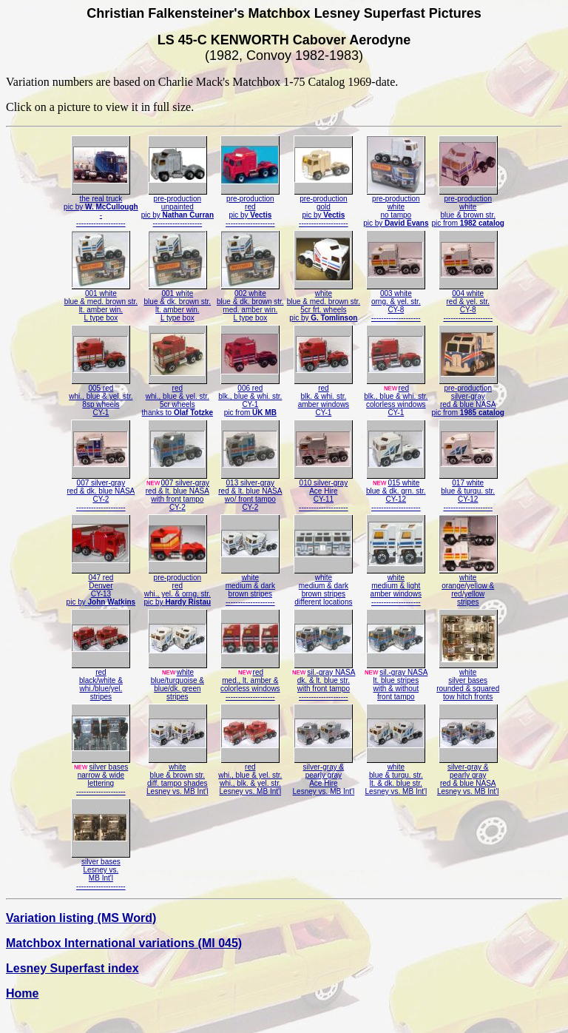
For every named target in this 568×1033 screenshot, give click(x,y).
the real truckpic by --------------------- (101, 207)
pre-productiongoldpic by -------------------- (323, 207)
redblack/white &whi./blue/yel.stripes (100, 681)
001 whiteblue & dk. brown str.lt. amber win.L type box (178, 302)
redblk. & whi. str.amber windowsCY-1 (323, 397)
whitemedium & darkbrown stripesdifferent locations (323, 586)
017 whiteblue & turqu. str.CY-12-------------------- (468, 491)
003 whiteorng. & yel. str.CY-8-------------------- (395, 302)
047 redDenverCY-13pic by (101, 586)
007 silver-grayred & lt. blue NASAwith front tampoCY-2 (178, 491)
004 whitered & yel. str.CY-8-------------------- (468, 302)
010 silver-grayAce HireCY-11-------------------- (323, 491)
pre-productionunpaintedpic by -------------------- (177, 207)
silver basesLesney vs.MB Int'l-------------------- (100, 870)
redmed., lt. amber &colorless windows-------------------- (250, 681)
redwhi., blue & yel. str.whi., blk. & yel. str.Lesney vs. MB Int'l (250, 775)
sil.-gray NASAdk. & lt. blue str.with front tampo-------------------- (323, 681)
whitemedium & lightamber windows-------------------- (395, 586)
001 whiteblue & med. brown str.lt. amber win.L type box (101, 302)
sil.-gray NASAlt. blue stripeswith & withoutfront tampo (395, 681)
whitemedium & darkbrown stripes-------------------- (250, 586)
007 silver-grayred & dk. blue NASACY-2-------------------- (101, 491)
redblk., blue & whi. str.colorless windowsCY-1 (395, 397)
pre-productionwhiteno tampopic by (395, 207)
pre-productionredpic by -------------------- (250, 207)
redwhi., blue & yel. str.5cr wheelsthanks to (178, 397)
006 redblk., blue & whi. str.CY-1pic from (250, 397)
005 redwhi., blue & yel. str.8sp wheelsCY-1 (100, 397)
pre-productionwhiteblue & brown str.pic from (468, 207)
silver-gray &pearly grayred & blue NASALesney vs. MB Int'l (468, 775)
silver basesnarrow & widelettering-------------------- (100, 775)
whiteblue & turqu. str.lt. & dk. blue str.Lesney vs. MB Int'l (396, 775)
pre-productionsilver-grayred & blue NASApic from (468, 397)
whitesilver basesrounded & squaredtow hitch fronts (467, 681)
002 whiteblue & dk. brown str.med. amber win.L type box (250, 302)
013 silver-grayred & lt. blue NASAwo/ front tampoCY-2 (250, 491)
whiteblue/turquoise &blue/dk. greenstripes (177, 681)
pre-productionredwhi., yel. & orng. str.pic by (178, 586)
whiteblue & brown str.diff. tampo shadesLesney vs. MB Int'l (177, 775)
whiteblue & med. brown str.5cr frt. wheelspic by (324, 302)
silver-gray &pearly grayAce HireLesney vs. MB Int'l (324, 775)
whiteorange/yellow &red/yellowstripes (468, 586)
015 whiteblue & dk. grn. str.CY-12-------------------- (396, 491)
